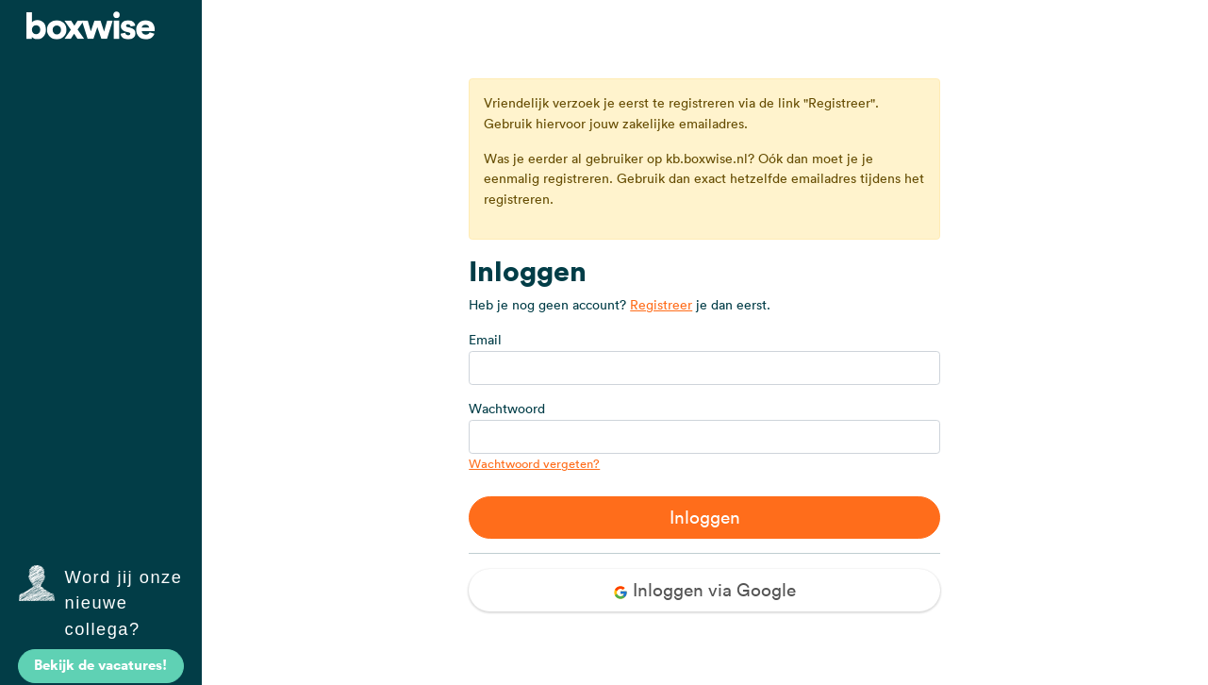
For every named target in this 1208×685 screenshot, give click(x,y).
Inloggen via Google (704, 589)
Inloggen (705, 517)
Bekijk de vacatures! (100, 665)
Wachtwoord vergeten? (534, 464)
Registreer (661, 304)
